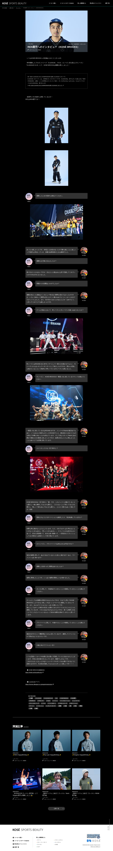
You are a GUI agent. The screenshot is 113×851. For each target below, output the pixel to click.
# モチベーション (73, 703)
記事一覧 (107, 3)
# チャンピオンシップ (34, 703)
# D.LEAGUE (38, 698)
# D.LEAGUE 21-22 (48, 698)
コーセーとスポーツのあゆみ (67, 3)
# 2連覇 (31, 698)
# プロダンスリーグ (62, 703)
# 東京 (75, 705)
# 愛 (70, 705)
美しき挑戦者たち (82, 3)
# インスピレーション (65, 700)
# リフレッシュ (40, 705)
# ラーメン (31, 705)
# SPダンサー (41, 700)
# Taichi (48, 700)
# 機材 (80, 705)
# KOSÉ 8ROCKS (64, 698)
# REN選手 (73, 698)
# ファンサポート (52, 703)
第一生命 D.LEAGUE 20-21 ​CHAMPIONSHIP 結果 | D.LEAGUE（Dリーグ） (46, 85)
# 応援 (65, 705)
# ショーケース (76, 700)
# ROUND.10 (32, 700)
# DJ (56, 698)
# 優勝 (59, 705)
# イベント (55, 700)
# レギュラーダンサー (51, 705)
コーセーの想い (52, 3)
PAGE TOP (108, 826)
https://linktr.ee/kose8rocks (33, 672)
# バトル (43, 703)
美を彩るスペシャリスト (95, 3)
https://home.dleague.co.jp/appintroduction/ (38, 684)
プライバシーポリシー (95, 844)
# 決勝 (30, 708)
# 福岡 (36, 708)
